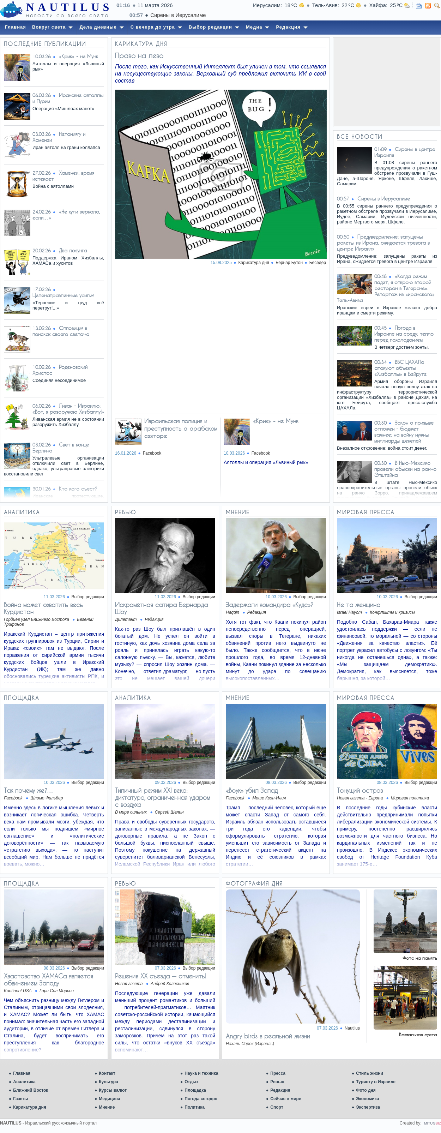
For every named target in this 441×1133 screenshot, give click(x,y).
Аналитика (24, 1081)
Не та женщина (358, 604)
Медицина (109, 1098)
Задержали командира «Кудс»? (269, 604)
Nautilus (352, 1028)
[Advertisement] (387, 82)
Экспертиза (368, 1107)
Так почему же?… (29, 790)
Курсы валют (113, 1090)
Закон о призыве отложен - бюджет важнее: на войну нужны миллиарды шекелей (404, 432)
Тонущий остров (360, 790)
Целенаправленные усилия (63, 295)
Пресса (277, 1073)
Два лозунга (73, 250)
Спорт (276, 1107)
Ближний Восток (30, 1090)
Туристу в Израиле (375, 1081)
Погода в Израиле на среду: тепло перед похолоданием (404, 334)
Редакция (280, 1090)
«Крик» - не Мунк (78, 56)
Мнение (107, 1107)
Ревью (277, 1081)
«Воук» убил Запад (252, 790)
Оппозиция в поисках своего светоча (60, 331)
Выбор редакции (88, 596)
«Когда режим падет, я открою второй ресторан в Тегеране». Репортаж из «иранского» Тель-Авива (386, 288)
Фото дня (366, 1090)
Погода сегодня (201, 1098)
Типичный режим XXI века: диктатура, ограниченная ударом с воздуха (162, 797)
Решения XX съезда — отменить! (160, 975)
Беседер (317, 262)
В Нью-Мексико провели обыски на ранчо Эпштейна (405, 469)
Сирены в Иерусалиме (383, 199)
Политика (195, 1107)
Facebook (152, 453)
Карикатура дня (29, 1107)
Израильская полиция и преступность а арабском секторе (180, 428)
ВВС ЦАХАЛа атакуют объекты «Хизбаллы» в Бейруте (400, 368)
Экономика (367, 1098)
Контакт (107, 1073)
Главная (21, 1073)
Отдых (192, 1081)
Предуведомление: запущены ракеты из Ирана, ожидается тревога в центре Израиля (383, 243)
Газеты (20, 1098)
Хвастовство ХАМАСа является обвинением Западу (48, 979)
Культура (108, 1081)
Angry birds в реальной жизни (268, 1035)
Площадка (195, 1090)
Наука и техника (201, 1073)
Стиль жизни (369, 1073)
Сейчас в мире (285, 1098)
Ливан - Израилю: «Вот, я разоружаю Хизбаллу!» (68, 409)
